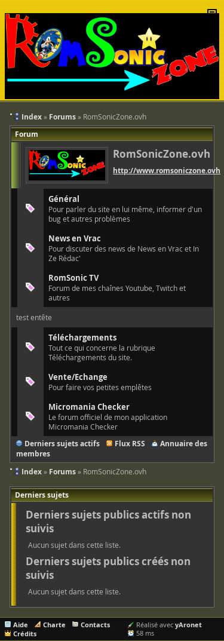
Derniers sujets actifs (62, 443)
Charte (54, 624)
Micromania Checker (89, 406)
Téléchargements (82, 337)
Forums (62, 472)
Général (63, 199)
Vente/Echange (78, 377)
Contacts (95, 624)
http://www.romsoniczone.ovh (166, 170)
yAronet (188, 624)
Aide (20, 624)
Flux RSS (130, 443)
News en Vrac (74, 238)
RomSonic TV (73, 277)
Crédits (24, 633)
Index (32, 472)
